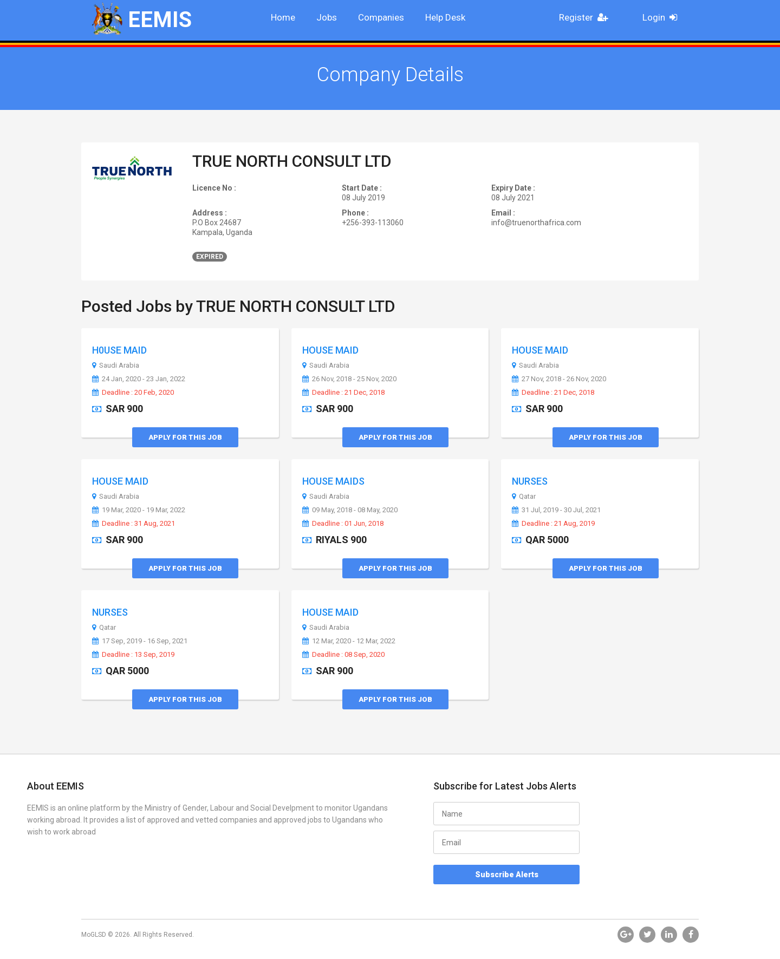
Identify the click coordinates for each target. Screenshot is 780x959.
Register (587, 17)
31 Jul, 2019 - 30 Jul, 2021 (556, 510)
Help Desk (445, 17)
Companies (381, 17)
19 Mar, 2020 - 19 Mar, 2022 (138, 510)
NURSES (530, 481)
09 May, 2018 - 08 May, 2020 (350, 510)
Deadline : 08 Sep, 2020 (343, 654)
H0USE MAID (119, 350)
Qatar (524, 496)
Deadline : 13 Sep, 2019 (133, 654)
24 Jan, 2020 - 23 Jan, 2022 (138, 379)
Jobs (326, 17)
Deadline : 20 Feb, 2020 (133, 392)
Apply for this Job (185, 437)
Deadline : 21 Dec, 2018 (343, 392)
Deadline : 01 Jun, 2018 (343, 523)
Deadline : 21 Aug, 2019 (553, 523)
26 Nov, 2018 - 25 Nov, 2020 (349, 379)
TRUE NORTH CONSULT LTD (292, 161)
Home (283, 17)
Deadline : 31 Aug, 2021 (133, 523)
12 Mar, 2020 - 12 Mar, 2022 (348, 641)
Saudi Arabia (115, 365)
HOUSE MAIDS (333, 481)
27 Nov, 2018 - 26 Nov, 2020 (559, 379)
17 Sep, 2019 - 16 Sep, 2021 (139, 641)
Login (663, 17)
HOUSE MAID (330, 350)
